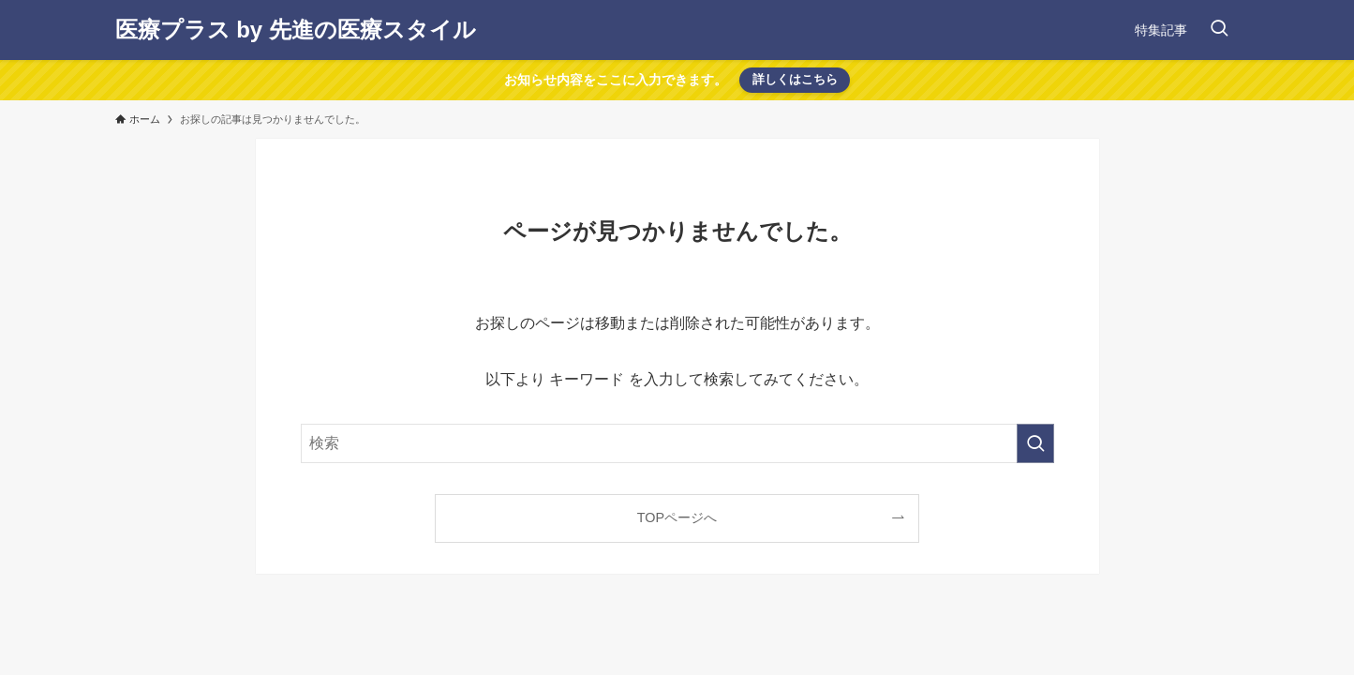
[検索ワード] (677, 443)
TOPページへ (677, 517)
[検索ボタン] (1219, 30)
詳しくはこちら (795, 79)
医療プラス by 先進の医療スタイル (295, 30)
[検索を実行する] (1035, 443)
